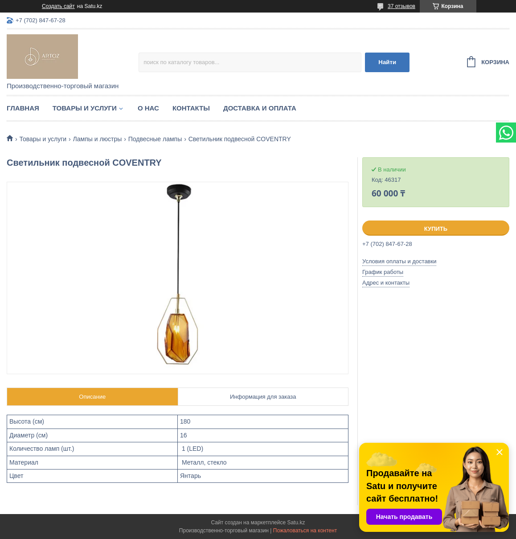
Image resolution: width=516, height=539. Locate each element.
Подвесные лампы (155, 139)
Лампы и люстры (97, 139)
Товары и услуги (85, 108)
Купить (435, 228)
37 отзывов (401, 6)
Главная (23, 108)
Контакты (191, 108)
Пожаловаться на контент (305, 530)
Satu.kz (296, 522)
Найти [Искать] (387, 62)
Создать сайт (58, 6)
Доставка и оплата (259, 108)
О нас (148, 108)
